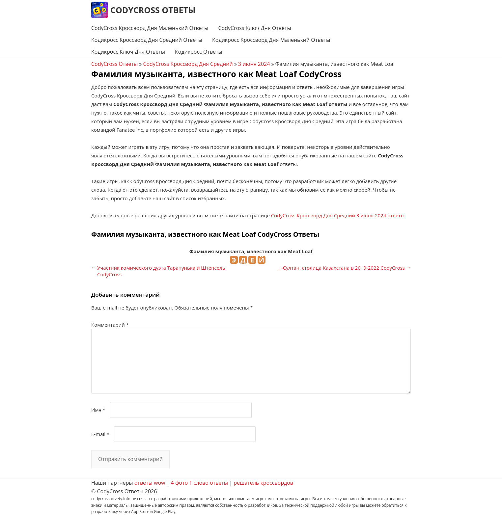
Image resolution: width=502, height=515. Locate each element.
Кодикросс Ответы (198, 51)
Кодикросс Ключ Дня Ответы (128, 51)
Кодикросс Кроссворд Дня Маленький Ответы (271, 39)
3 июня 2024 (254, 64)
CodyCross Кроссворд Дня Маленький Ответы (149, 28)
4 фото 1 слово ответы (199, 482)
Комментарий (110, 324)
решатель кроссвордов (263, 482)
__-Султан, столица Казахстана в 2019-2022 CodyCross (341, 267)
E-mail (100, 434)
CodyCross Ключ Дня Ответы (254, 28)
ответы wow (149, 482)
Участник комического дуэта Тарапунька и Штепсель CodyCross (161, 271)
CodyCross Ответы (153, 9)
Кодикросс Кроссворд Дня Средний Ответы (146, 39)
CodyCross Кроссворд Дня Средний (188, 64)
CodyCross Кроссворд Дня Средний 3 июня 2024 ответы (337, 215)
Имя (98, 409)
